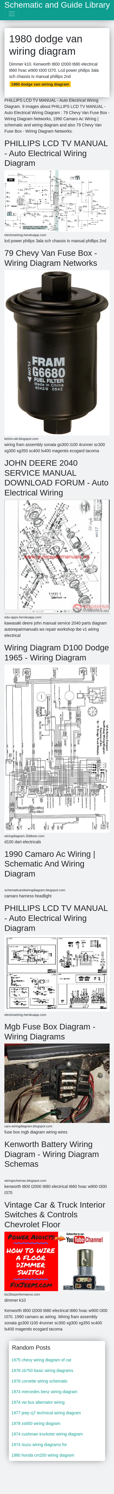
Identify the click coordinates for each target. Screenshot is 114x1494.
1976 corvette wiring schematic (39, 1381)
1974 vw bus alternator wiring (38, 1402)
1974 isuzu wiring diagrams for (39, 1444)
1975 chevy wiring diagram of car (41, 1360)
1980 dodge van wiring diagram (40, 84)
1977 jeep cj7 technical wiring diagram (46, 1412)
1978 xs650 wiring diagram (35, 1423)
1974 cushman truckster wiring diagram (47, 1434)
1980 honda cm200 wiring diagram (42, 1455)
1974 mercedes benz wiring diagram (44, 1391)
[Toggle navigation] (11, 14)
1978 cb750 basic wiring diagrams (42, 1370)
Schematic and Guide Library (57, 5)
